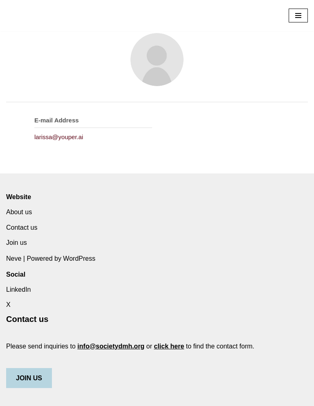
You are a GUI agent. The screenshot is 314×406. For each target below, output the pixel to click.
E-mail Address (56, 120)
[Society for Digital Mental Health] (41, 15)
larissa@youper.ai (58, 136)
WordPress (79, 258)
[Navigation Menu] (298, 15)
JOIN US (29, 378)
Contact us (21, 227)
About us (19, 212)
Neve (13, 258)
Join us (16, 242)
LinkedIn (18, 289)
